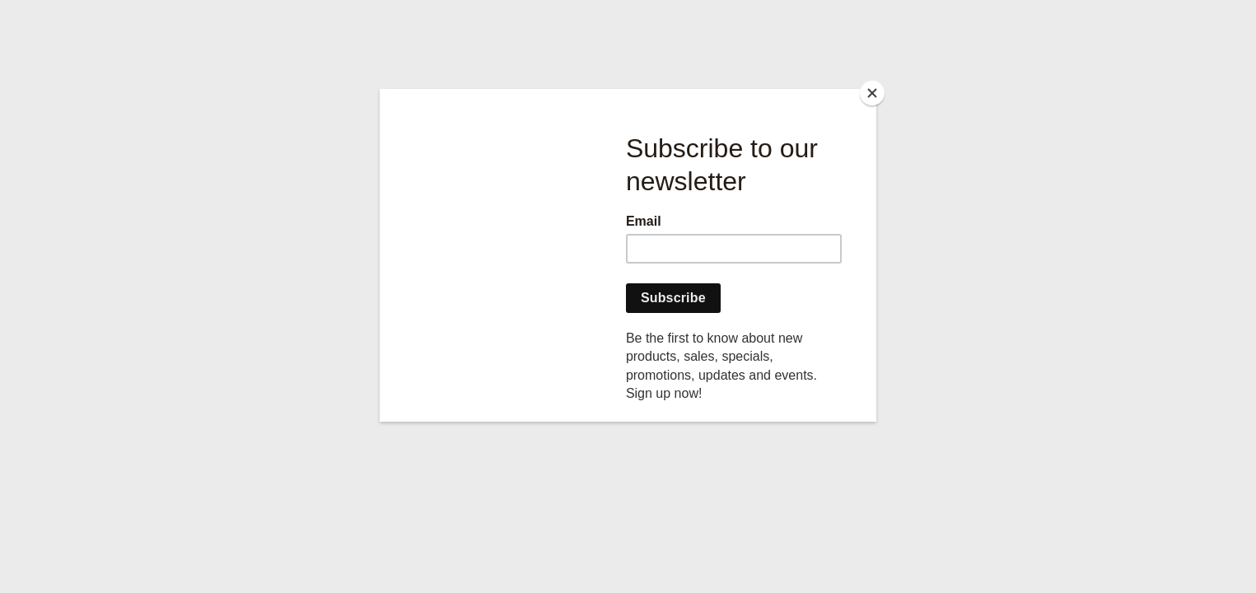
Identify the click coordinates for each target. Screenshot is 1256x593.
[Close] (872, 93)
